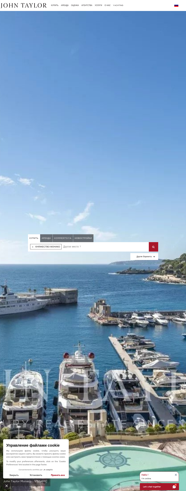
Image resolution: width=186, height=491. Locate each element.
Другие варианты (144, 256)
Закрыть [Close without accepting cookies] (14, 475)
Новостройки (83, 238)
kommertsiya (62, 238)
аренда (46, 238)
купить (34, 238)
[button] (6, 485)
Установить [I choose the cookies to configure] (36, 475)
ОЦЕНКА (75, 5)
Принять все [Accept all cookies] (58, 475)
